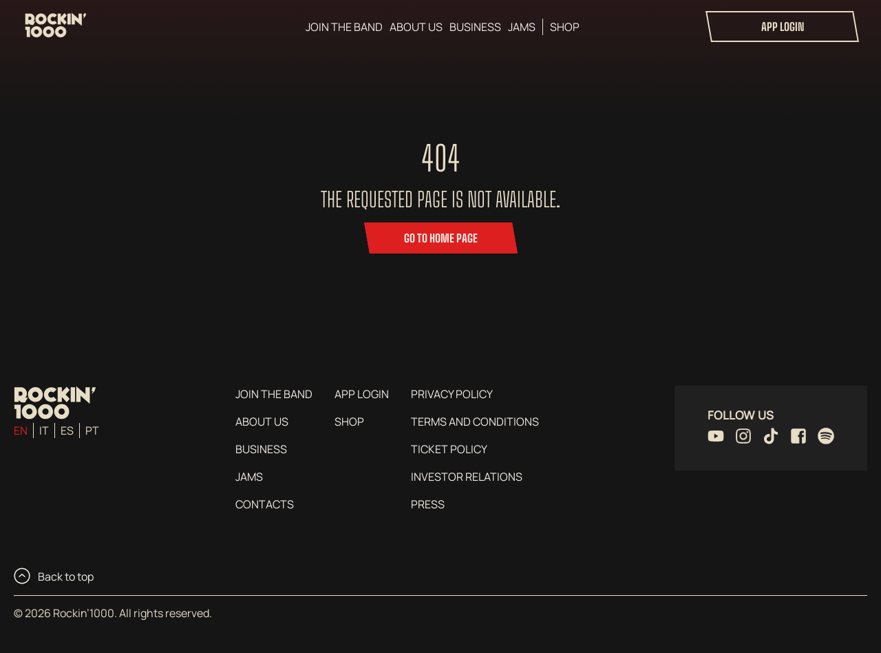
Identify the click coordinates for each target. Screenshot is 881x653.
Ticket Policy (449, 449)
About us (416, 26)
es (67, 430)
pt (92, 430)
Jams (521, 26)
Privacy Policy (452, 394)
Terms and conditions (475, 421)
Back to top (54, 576)
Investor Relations (466, 476)
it (44, 430)
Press (428, 504)
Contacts (264, 504)
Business (475, 26)
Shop (565, 26)
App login (782, 26)
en (21, 430)
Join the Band (344, 26)
